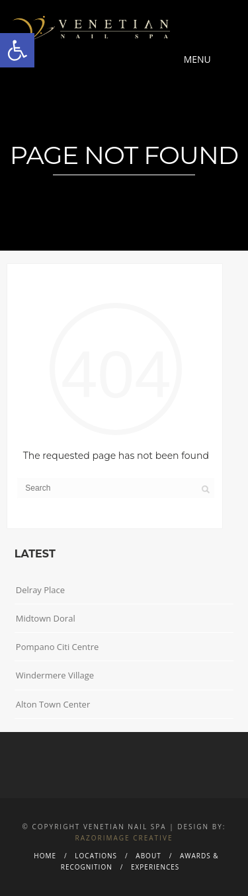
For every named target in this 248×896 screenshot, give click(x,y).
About (148, 855)
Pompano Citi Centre (57, 647)
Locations (96, 855)
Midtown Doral (45, 618)
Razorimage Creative (124, 837)
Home (45, 855)
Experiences (155, 867)
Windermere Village (55, 675)
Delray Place (40, 590)
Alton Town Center (53, 704)
